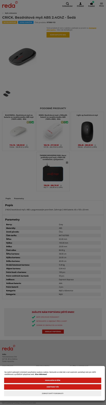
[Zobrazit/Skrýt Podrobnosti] (52, 393)
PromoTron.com (26, 403)
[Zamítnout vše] (52, 387)
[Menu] (100, 4)
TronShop (17, 403)
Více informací (41, 374)
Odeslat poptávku (53, 331)
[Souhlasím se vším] (52, 380)
